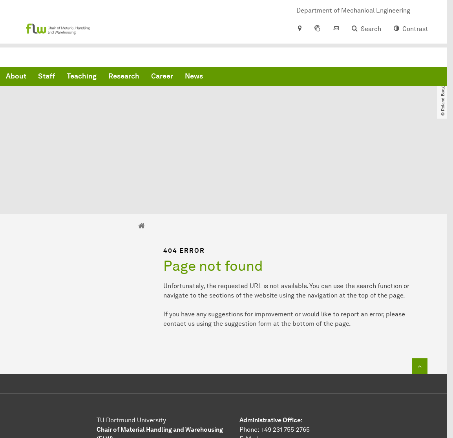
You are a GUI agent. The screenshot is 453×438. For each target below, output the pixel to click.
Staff (165, 78)
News (313, 78)
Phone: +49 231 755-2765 (274, 358)
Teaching (201, 78)
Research (243, 78)
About (135, 78)
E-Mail (248, 367)
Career (281, 78)
